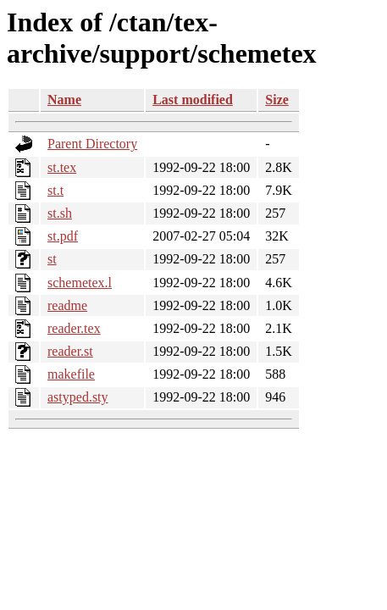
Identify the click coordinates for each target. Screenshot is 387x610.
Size (277, 99)
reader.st (70, 351)
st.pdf (62, 236)
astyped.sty (77, 397)
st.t (55, 190)
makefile (71, 374)
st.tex (61, 167)
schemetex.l (79, 282)
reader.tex (74, 328)
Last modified (192, 99)
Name (64, 99)
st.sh (59, 213)
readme (67, 305)
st (52, 259)
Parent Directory (92, 143)
